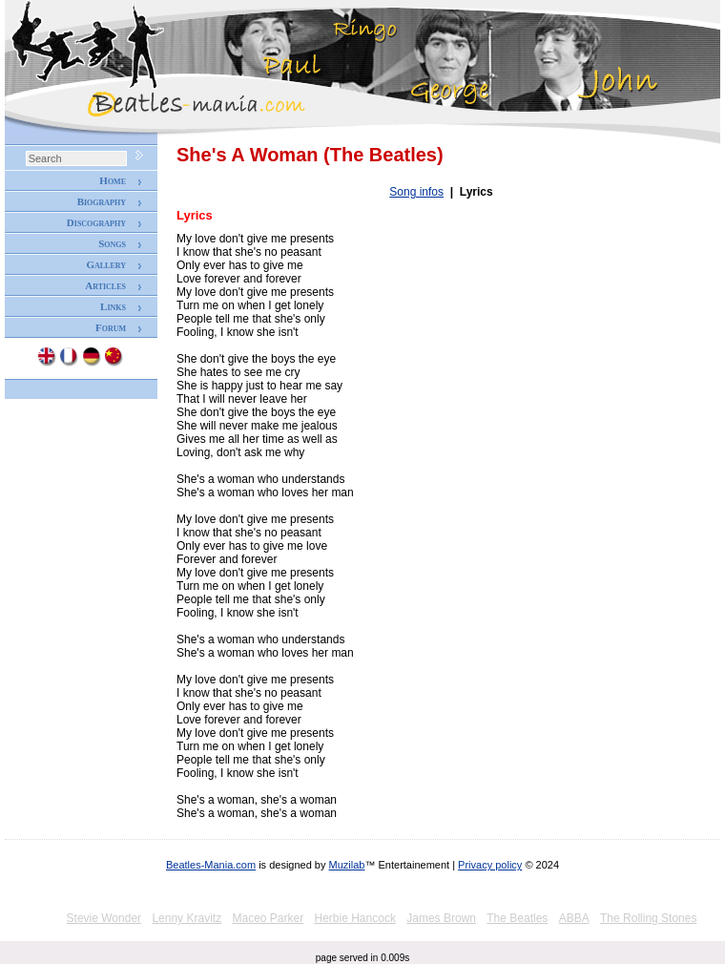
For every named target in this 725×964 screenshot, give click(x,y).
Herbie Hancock (355, 918)
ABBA (574, 918)
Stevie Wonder (104, 918)
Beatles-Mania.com (211, 864)
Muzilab (347, 864)
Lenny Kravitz (186, 918)
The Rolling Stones (648, 918)
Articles (105, 285)
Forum (110, 327)
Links (113, 306)
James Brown (441, 918)
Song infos (416, 192)
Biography (101, 201)
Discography (96, 222)
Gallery (106, 264)
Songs (112, 243)
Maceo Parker (267, 918)
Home (112, 180)
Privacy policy (490, 864)
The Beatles (517, 918)
